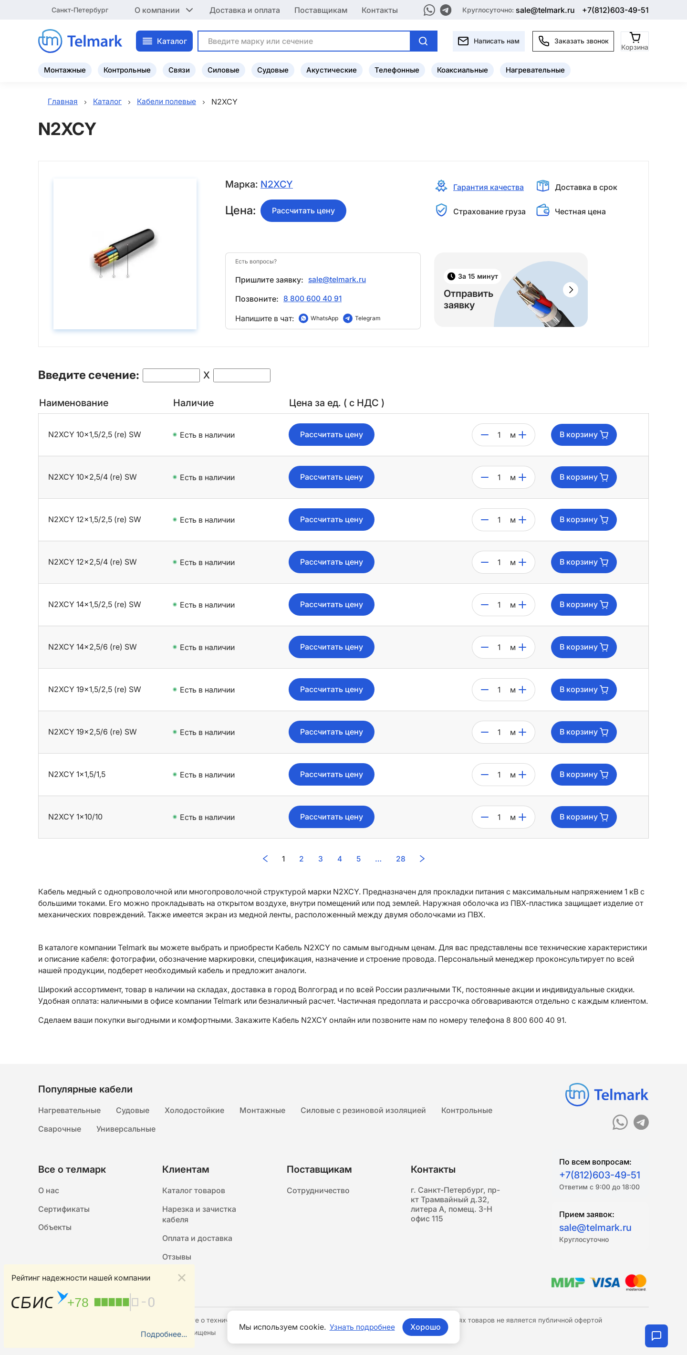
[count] (499, 435)
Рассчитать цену (303, 210)
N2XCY (276, 184)
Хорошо (426, 1327)
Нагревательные (535, 69)
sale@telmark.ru (545, 9)
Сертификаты (64, 1209)
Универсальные (126, 1128)
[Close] (182, 1277)
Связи (179, 69)
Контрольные (127, 69)
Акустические (331, 69)
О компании (165, 9)
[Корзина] (635, 40)
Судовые (273, 69)
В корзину (584, 434)
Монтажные (65, 69)
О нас (48, 1190)
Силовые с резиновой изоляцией (363, 1108)
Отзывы (176, 1258)
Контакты (380, 9)
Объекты (55, 1228)
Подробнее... (163, 1334)
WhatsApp (324, 318)
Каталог (164, 40)
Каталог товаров (193, 1190)
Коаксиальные (462, 69)
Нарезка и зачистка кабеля (199, 1214)
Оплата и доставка (197, 1239)
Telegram (368, 318)
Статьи (175, 1277)
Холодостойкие (194, 1108)
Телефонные (397, 69)
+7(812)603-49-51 (615, 9)
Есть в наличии (207, 435)
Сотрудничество (318, 1190)
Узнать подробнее (362, 1327)
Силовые (223, 69)
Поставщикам (320, 9)
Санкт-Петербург (80, 9)
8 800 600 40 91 (312, 298)
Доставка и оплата (244, 9)
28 (401, 858)
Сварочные (59, 1128)
